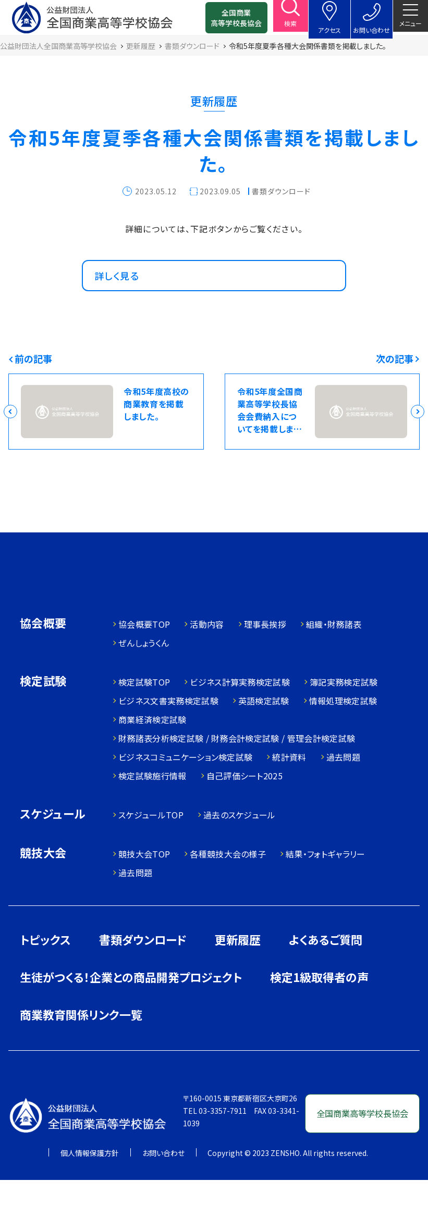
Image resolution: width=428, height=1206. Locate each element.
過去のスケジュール (239, 841)
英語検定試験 (263, 727)
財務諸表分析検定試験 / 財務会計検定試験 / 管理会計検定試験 (236, 765)
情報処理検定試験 (343, 727)
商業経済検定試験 (152, 746)
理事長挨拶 (265, 650)
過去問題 (343, 783)
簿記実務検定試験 (344, 708)
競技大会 (43, 880)
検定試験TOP (144, 708)
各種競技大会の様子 (228, 880)
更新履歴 (238, 966)
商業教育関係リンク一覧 (81, 1041)
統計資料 (289, 783)
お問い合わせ (163, 1179)
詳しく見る (121, 292)
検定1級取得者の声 (319, 1003)
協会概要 (43, 650)
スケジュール (52, 841)
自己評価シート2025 (244, 802)
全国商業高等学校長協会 (223, 20)
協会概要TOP (144, 650)
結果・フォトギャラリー (325, 880)
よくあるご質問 (325, 966)
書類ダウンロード (143, 966)
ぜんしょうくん (143, 669)
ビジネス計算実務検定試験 (240, 708)
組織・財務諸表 (333, 650)
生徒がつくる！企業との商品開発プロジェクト (131, 1003)
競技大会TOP (144, 880)
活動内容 (207, 650)
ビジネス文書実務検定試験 (168, 727)
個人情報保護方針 (89, 1179)
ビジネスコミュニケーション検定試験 (185, 783)
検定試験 (43, 708)
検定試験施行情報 (152, 802)
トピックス (45, 966)
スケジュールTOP (151, 841)
